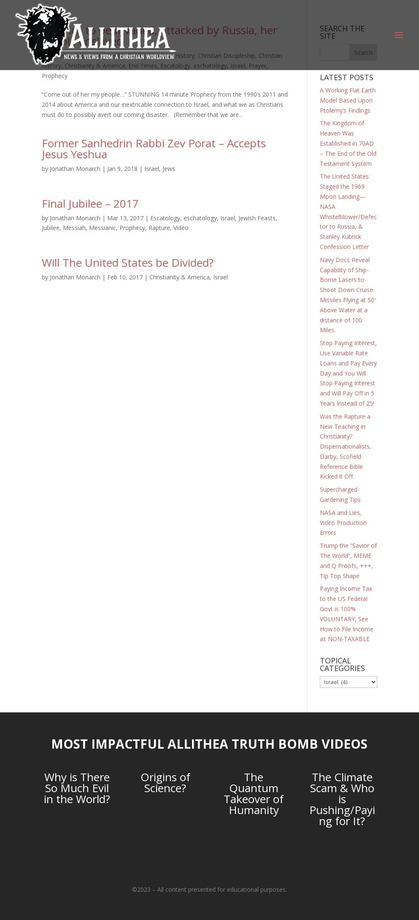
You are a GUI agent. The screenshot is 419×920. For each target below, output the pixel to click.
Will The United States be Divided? (128, 262)
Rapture (159, 228)
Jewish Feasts (257, 218)
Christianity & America (179, 277)
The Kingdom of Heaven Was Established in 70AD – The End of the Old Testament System (348, 143)
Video (181, 228)
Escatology (165, 218)
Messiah (74, 228)
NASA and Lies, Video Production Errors (343, 523)
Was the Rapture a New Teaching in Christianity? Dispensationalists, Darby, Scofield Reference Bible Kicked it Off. (345, 446)
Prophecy (55, 76)
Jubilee (50, 228)
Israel (151, 169)
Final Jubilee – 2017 (90, 203)
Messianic (102, 228)
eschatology (200, 218)
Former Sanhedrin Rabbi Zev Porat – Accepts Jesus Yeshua (154, 148)
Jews (168, 169)
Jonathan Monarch (75, 169)
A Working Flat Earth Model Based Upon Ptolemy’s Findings (348, 100)
